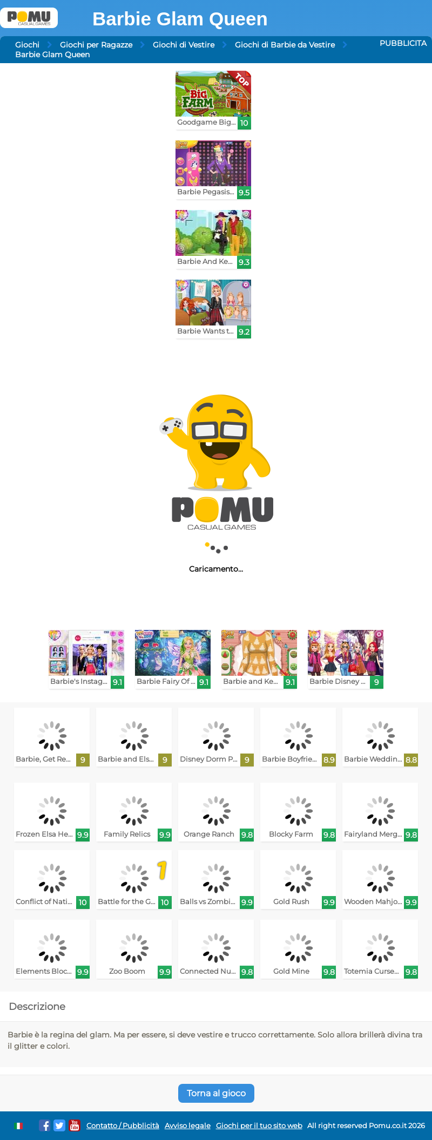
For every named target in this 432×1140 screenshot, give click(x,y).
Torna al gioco (216, 1093)
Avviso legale (188, 1126)
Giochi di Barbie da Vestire (285, 45)
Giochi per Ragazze (96, 45)
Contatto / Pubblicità (122, 1126)
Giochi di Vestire (183, 45)
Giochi (27, 45)
